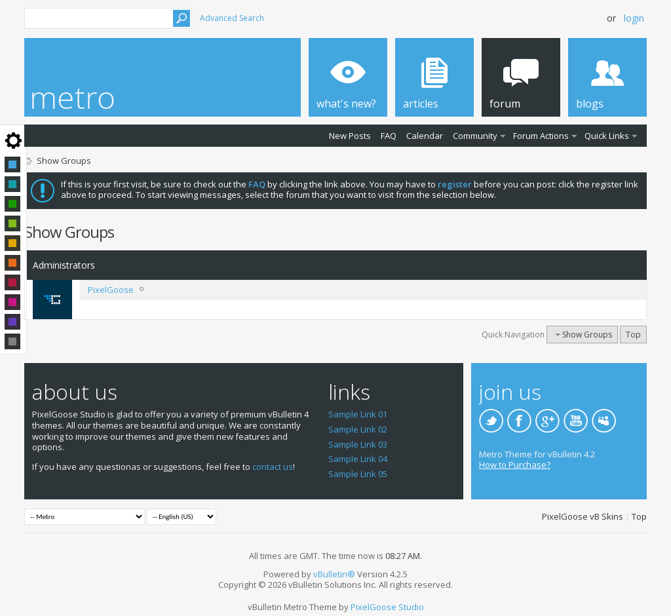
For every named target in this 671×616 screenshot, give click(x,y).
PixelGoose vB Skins (582, 516)
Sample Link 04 (357, 459)
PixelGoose (111, 290)
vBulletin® (334, 574)
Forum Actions (541, 136)
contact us (272, 466)
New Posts (350, 136)
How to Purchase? (514, 465)
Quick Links (607, 136)
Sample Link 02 (357, 429)
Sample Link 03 (357, 444)
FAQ (388, 136)
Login (634, 18)
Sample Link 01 (357, 414)
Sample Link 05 (357, 474)
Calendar (424, 136)
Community (475, 136)
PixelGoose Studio (387, 607)
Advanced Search (232, 18)
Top (633, 334)
